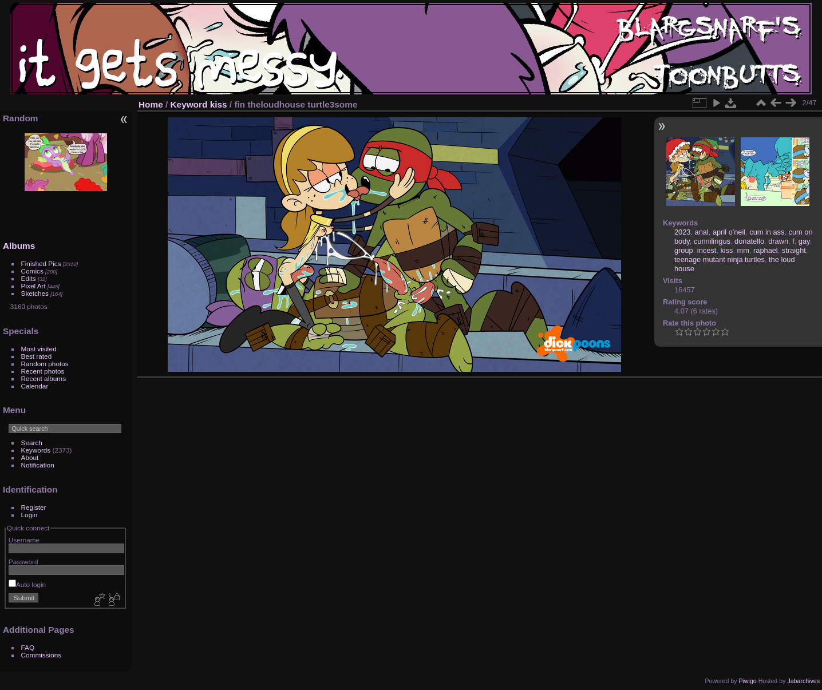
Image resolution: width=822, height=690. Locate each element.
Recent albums (43, 378)
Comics (32, 271)
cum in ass (766, 232)
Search (31, 442)
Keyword (189, 104)
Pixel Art (33, 286)
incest (706, 250)
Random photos (45, 363)
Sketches (35, 293)
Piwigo (747, 680)
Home (151, 104)
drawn (778, 241)
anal (702, 232)
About (30, 457)
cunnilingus (712, 241)
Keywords (36, 450)
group (683, 250)
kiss (218, 104)
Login (29, 514)
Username (24, 540)
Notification (37, 465)
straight (794, 250)
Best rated (36, 356)
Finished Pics (41, 263)
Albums (19, 246)
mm (743, 250)
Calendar (35, 386)
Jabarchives (803, 680)
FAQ (28, 647)
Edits (28, 278)
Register (33, 507)
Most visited (39, 348)
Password (23, 561)
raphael (765, 250)
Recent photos (43, 371)
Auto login (27, 584)
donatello (749, 241)
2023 (682, 232)
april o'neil (729, 232)
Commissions (41, 655)
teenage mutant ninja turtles (719, 259)
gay (804, 241)
